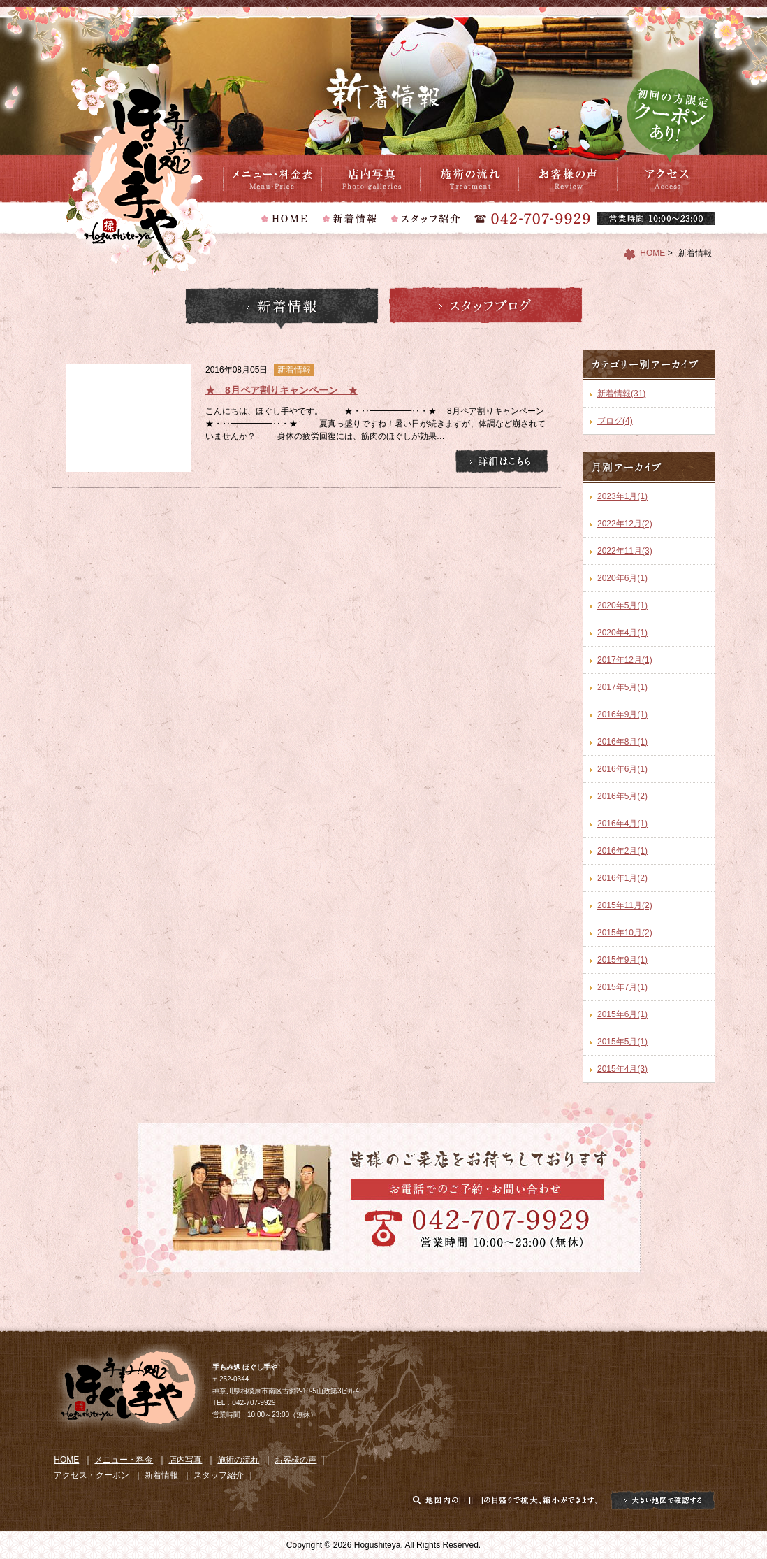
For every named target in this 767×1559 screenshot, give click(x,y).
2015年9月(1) (622, 960)
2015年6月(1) (622, 1014)
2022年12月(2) (624, 524)
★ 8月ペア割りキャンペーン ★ (281, 390)
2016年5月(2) (622, 796)
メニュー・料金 (272, 178)
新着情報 (282, 308)
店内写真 (371, 178)
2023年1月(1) (622, 496)
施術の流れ (469, 178)
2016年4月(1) (622, 823)
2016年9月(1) (622, 714)
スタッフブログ (486, 308)
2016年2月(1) (622, 851)
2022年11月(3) (624, 551)
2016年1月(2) (622, 878)
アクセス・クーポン (666, 178)
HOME (652, 253)
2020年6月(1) (622, 578)
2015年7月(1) (622, 987)
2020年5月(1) (622, 605)
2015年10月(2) (624, 932)
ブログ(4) (615, 421)
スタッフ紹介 (218, 1475)
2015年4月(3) (622, 1069)
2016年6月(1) (622, 769)
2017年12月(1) (624, 660)
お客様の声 (567, 178)
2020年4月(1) (622, 633)
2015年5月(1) (622, 1042)
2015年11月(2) (624, 905)
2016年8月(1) (622, 742)
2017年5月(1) (622, 687)
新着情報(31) (621, 393)
